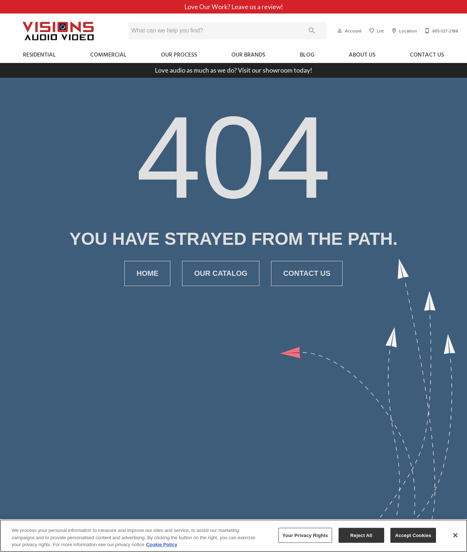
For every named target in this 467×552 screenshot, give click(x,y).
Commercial (108, 54)
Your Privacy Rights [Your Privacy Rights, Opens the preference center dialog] (305, 535)
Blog (307, 54)
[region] (233, 536)
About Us (362, 54)
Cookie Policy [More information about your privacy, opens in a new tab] (161, 544)
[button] (339, 30)
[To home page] (58, 31)
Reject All (361, 535)
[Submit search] (312, 30)
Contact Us (427, 54)
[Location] (403, 30)
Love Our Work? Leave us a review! (233, 7)
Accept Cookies (413, 535)
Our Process (179, 54)
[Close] (455, 535)
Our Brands (248, 54)
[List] (375, 30)
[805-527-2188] (440, 30)
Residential (39, 54)
